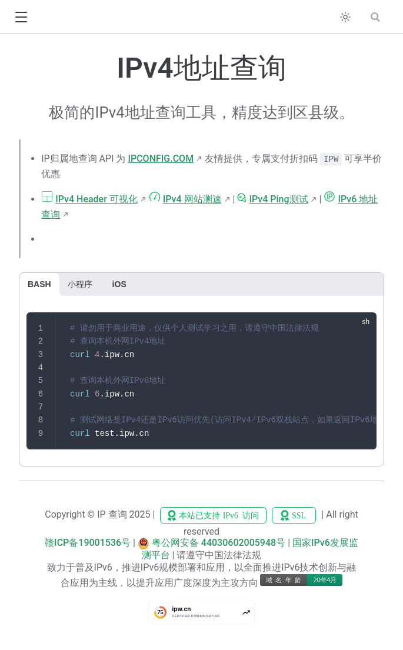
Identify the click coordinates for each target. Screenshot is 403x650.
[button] (20, 17)
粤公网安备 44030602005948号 (218, 542)
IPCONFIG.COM (161, 158)
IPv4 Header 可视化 (96, 199)
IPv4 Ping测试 (278, 199)
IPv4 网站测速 (192, 199)
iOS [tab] (119, 284)
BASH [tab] (39, 284)
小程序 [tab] (80, 284)
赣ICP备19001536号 (88, 542)
